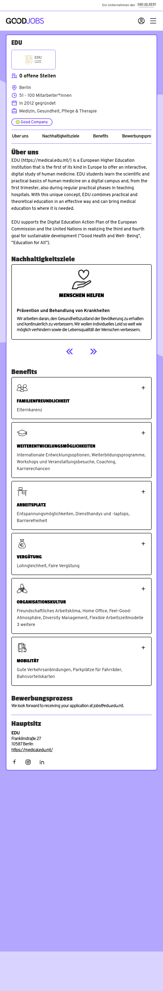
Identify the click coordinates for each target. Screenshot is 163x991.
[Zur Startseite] (25, 21)
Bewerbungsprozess (140, 136)
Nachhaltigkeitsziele (60, 136)
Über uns (20, 136)
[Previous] (70, 351)
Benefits (100, 136)
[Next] (93, 351)
